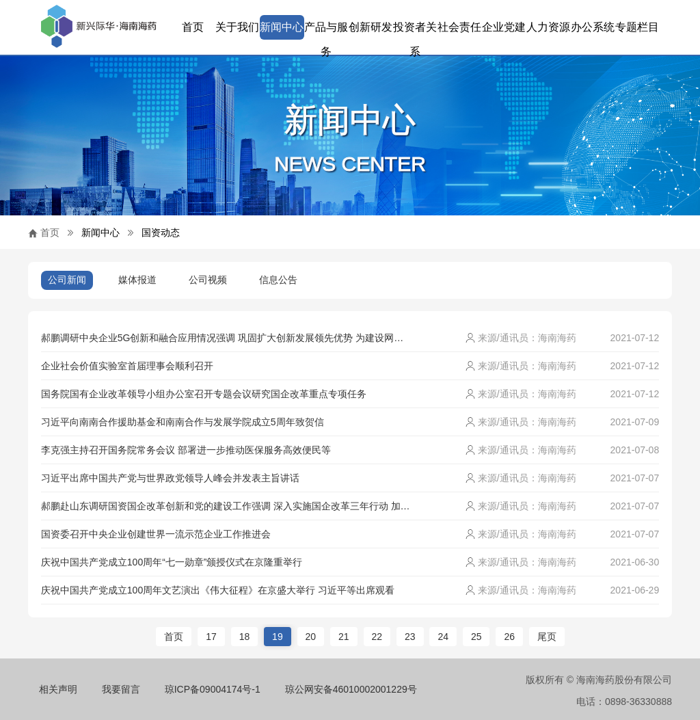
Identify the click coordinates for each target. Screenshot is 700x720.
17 (211, 636)
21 (343, 636)
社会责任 (459, 27)
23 (410, 636)
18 (244, 636)
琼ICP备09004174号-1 (212, 689)
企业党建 (504, 27)
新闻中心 (282, 27)
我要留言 (121, 689)
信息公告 (278, 279)
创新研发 (370, 27)
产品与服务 (326, 30)
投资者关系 (415, 30)
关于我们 (237, 27)
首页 (193, 27)
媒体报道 (137, 279)
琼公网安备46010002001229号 (351, 689)
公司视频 (208, 279)
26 (509, 636)
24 (443, 636)
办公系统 (593, 27)
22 (377, 636)
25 (476, 636)
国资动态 (161, 232)
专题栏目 (637, 27)
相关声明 (58, 689)
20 (311, 636)
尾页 (546, 636)
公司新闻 (67, 279)
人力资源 (548, 27)
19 (277, 636)
